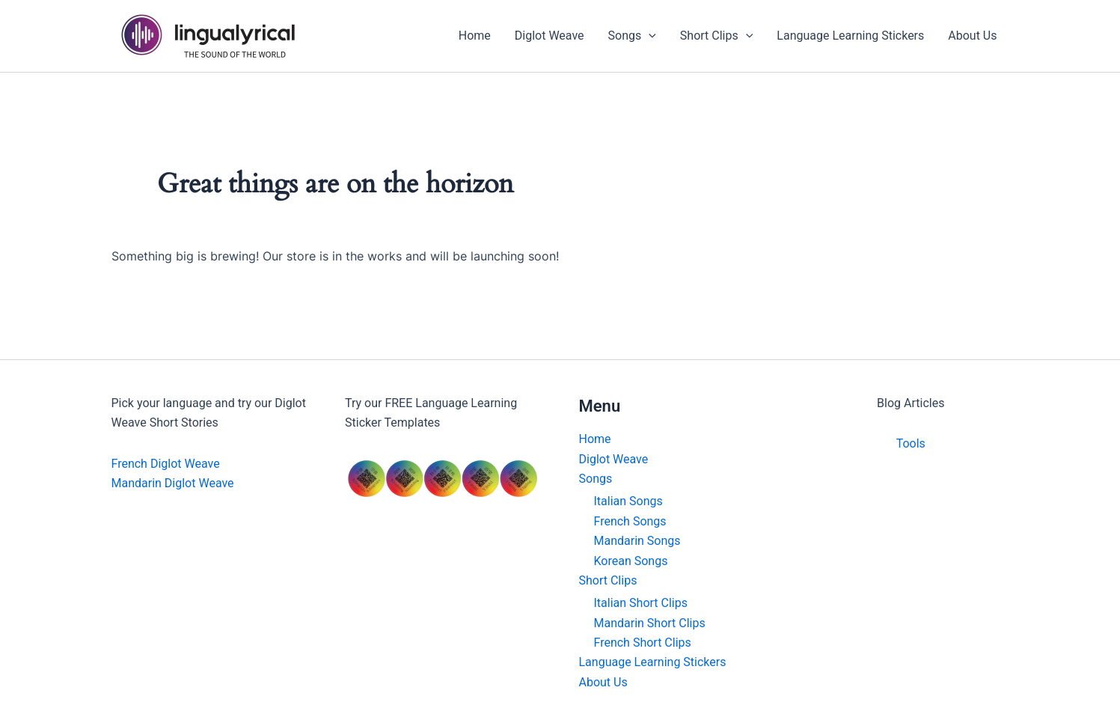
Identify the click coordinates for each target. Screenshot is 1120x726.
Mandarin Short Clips (650, 623)
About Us (603, 682)
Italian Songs (628, 501)
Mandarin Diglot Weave (172, 483)
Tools (910, 443)
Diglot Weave (614, 459)
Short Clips (608, 580)
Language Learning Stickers (652, 662)
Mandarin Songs (637, 541)
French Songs (630, 521)
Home (595, 439)
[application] (648, 36)
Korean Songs (631, 561)
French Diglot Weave (165, 464)
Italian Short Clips (641, 603)
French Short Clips (642, 642)
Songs (596, 479)
